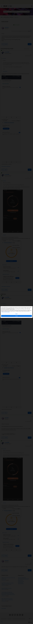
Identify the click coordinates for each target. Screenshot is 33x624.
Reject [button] (16, 313)
